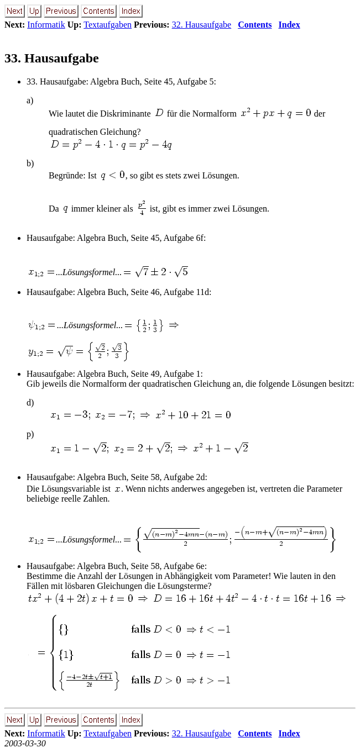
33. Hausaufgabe (51, 58)
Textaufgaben (108, 24)
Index (289, 24)
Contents (255, 24)
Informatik (46, 24)
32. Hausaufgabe (202, 24)
